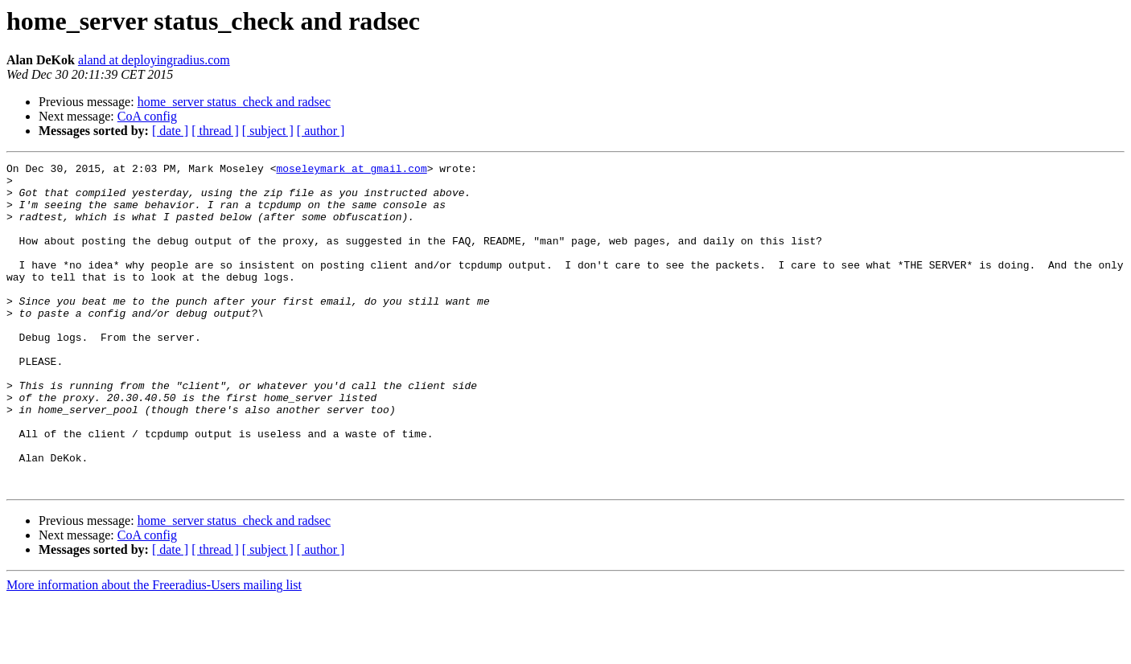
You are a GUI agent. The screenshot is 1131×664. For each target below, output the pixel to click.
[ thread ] (215, 130)
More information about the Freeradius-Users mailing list (154, 650)
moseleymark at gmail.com (351, 170)
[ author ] (321, 130)
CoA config (147, 116)
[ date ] (170, 130)
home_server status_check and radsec (234, 102)
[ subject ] (268, 130)
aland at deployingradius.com (154, 60)
